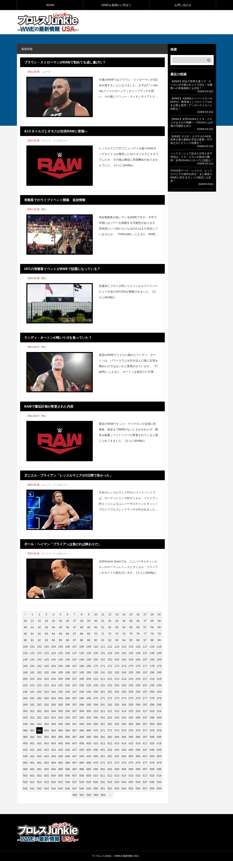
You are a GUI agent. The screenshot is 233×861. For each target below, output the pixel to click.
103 (46, 646)
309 (88, 711)
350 (95, 724)
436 (138, 749)
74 (124, 633)
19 (159, 614)
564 (103, 795)
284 (53, 704)
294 (124, 704)
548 (81, 788)
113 (116, 646)
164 (53, 666)
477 (145, 762)
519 (159, 775)
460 (25, 762)
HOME (50, 5)
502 (39, 775)
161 (32, 666)
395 (131, 736)
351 (102, 724)
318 (152, 711)
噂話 (43, 209)
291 (102, 704)
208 (81, 678)
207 (74, 678)
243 (46, 691)
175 (131, 666)
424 (53, 749)
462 (39, 762)
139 (159, 653)
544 (53, 788)
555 (131, 788)
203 (46, 678)
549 (88, 788)
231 (102, 685)
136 (138, 653)
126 (67, 653)
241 (32, 691)
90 (95, 640)
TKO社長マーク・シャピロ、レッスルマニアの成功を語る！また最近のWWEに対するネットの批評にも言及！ (191, 175)
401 (32, 743)
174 (124, 666)
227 (74, 685)
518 (152, 775)
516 (138, 775)
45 (60, 627)
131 (102, 653)
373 (116, 730)
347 (74, 724)
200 (25, 678)
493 (116, 769)
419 (159, 743)
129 (88, 653)
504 (53, 775)
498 (152, 769)
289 (88, 704)
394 (124, 736)
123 (46, 653)
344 (53, 724)
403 (46, 743)
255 (131, 691)
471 (102, 762)
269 (88, 698)
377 (145, 730)
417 (145, 743)
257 (145, 691)
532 (109, 782)
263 (46, 698)
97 (145, 640)
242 (39, 691)
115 (131, 646)
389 (88, 736)
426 (67, 749)
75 (131, 633)
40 (25, 627)
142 (39, 659)
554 (124, 788)
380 (25, 736)
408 (81, 743)
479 (159, 762)
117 (145, 646)
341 (32, 724)
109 (88, 646)
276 (138, 698)
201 (32, 678)
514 (124, 775)
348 (81, 724)
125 (60, 653)
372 (109, 730)
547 (74, 788)
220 (25, 685)
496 (138, 769)
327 (74, 717)
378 (152, 730)
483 (46, 769)
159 (159, 659)
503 (46, 775)
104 (53, 646)
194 (124, 672)
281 (32, 704)
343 (46, 724)
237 (145, 685)
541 (32, 788)
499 (159, 769)
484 (53, 769)
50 (95, 627)
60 (25, 633)
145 (60, 659)
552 (109, 788)
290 (95, 704)
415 (131, 743)
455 (131, 756)
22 (39, 620)
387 (74, 736)
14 (124, 614)
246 (67, 691)
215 (131, 678)
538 (152, 782)
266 (67, 698)
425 (60, 749)
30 (95, 620)
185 (60, 672)
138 (152, 653)
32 (109, 620)
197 (145, 672)
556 (138, 788)
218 (152, 678)
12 (109, 614)
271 (102, 698)
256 (138, 691)
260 (25, 698)
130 (95, 653)
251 (102, 691)
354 (124, 724)
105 (60, 646)
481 (32, 769)
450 (95, 756)
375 (131, 730)
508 (81, 775)
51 (102, 627)
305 (60, 711)
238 (152, 685)
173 (116, 666)
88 (81, 640)
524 (53, 782)
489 (88, 769)
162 (39, 666)
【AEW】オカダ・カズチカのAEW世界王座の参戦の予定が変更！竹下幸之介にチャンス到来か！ (191, 140)
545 (60, 788)
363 (46, 730)
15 (131, 614)
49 (88, 627)
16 (138, 614)
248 (81, 691)
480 (25, 769)
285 (60, 704)
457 (145, 756)
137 (145, 653)
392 (109, 736)
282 (39, 704)
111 (102, 646)
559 (159, 788)
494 (124, 769)
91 (102, 640)
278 (152, 698)
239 (159, 685)
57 (145, 627)
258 (152, 691)
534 (124, 782)
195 (131, 672)
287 (74, 704)
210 (95, 678)
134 (124, 653)
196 (138, 672)
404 (53, 743)
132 (109, 653)
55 (131, 627)
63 (46, 633)
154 (124, 659)
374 (124, 730)
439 (159, 749)
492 (109, 769)
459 (159, 756)
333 (116, 717)
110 (95, 646)
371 (102, 730)
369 (88, 730)
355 (131, 724)
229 (88, 685)
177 (145, 666)
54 (124, 627)
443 (46, 756)
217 (145, 678)
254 (124, 691)
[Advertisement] (169, 22)
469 (88, 762)
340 (25, 724)
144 (53, 659)
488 (81, 769)
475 (131, 762)
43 (46, 627)
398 (152, 736)
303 (46, 711)
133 (116, 653)
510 (95, 775)
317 (145, 711)
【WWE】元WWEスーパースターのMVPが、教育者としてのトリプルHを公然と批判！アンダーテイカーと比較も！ (191, 103)
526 (67, 782)
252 (109, 691)
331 (102, 717)
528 (81, 782)
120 (25, 653)
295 (131, 704)
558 (152, 788)
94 (124, 640)
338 (152, 717)
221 (32, 685)
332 (109, 717)
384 (53, 736)
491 (102, 769)
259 (159, 691)
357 (145, 724)
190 (95, 672)
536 (138, 782)
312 (109, 711)
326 (67, 717)
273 (116, 698)
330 (95, 717)
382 (39, 736)
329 (88, 717)
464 (53, 762)
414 (124, 743)
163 (46, 666)
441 (32, 756)
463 (46, 762)
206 (67, 678)
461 (32, 762)
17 (145, 614)
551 (102, 788)
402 (39, 743)
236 (138, 685)
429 (88, 749)
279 (159, 698)
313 (116, 711)
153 (116, 659)
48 (81, 627)
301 (32, 711)
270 (95, 698)
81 (32, 640)
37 (145, 620)
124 (53, 653)
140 (25, 659)
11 (102, 614)
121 (32, 653)
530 (95, 782)
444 (53, 756)
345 (60, 724)
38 (152, 620)
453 (116, 756)
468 (81, 762)
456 (138, 756)
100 (25, 646)
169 (88, 666)
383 (46, 736)
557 (145, 788)
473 (116, 762)
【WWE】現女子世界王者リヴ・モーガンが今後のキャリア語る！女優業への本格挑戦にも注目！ (191, 85)
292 (109, 704)
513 (116, 775)
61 (32, 633)
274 (124, 698)
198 (152, 672)
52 (109, 627)
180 (25, 672)
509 (88, 775)
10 (95, 614)
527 (74, 782)
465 (60, 762)
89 (88, 640)
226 (67, 685)
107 (74, 646)
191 (102, 672)
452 (109, 756)
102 (39, 646)
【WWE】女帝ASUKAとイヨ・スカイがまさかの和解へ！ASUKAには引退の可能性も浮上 (191, 122)
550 (95, 788)
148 (81, 659)
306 (67, 711)
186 (67, 672)
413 (116, 743)
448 (81, 756)
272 (109, 698)
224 (53, 685)
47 (74, 627)
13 (117, 614)
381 (32, 736)
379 (159, 730)
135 (131, 653)
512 (109, 775)
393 (116, 736)
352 (109, 724)
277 (145, 698)
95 (131, 640)
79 (159, 633)
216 (138, 678)
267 (74, 698)
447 (74, 756)
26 (67, 620)
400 (25, 743)
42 (39, 627)
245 (60, 691)
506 (67, 775)
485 (60, 769)
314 (124, 711)
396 (138, 736)
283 (46, 704)
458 (152, 756)
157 (145, 659)
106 (67, 646)
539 (159, 782)
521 (32, 782)
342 (39, 724)
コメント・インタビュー (54, 140)
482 (39, 769)
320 (25, 717)
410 (95, 743)
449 (88, 756)
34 (124, 620)
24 (53, 620)
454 (124, 756)
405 (60, 743)
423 (46, 749)
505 (60, 775)
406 (67, 743)
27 (74, 620)
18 (152, 614)
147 (74, 659)
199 (159, 672)
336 (138, 717)
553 (116, 788)
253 (116, 691)
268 (81, 698)
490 (95, 769)
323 (46, 717)
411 (102, 743)
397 (145, 736)
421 (32, 749)
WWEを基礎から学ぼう (116, 5)
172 (109, 666)
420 (25, 749)
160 (25, 666)
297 (145, 704)
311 (102, 711)
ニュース (46, 71)
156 (138, 659)
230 (95, 685)
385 (60, 736)
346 (67, 724)
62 (39, 633)
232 (109, 685)
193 (116, 672)
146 (67, 659)
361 (32, 730)
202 (39, 678)
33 (117, 620)
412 (109, 743)
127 (74, 653)
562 (89, 795)
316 (138, 711)
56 (138, 627)
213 (116, 678)
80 (25, 640)
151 (102, 659)
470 (95, 762)
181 (32, 672)
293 (116, 704)
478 (152, 762)
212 (109, 678)
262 (39, 698)
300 (25, 711)
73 (117, 633)
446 (67, 756)
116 (138, 646)
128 (81, 653)
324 (53, 717)
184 (53, 672)
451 (102, 756)
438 (152, 749)
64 (53, 633)
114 (124, 646)
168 (81, 666)
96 (138, 640)
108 (81, 646)
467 (74, 762)
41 (32, 627)
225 (60, 685)
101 (32, 646)
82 (39, 640)
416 (138, 743)
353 (116, 724)
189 (88, 672)
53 (117, 627)
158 (152, 659)
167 (74, 666)
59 (159, 627)
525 (60, 782)
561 (81, 795)
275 (131, 698)
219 (159, 678)
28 (81, 620)
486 (67, 769)
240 (25, 691)
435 (131, 749)
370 (95, 730)
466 (67, 762)
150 (95, 659)
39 (159, 620)
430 (95, 749)
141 (32, 659)
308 (81, 711)
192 (109, 672)
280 (25, 704)
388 (81, 736)
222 (39, 685)
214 (124, 678)
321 (32, 717)
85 (60, 640)
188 (81, 672)
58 (152, 627)
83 (46, 640)
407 (74, 743)
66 (67, 633)
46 (67, 627)
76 (138, 633)
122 (39, 653)
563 (96, 795)
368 (81, 730)
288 (81, 704)
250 (95, 691)
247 (74, 691)
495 (131, 769)
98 (152, 640)
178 (152, 666)
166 (67, 666)
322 (39, 717)
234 (124, 685)
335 (131, 717)
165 (60, 666)
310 (95, 711)
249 (88, 691)
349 (88, 724)
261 (32, 698)
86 (67, 640)
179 (159, 666)
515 (131, 775)
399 (159, 736)
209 (88, 678)
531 (102, 782)
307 (74, 711)
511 (102, 775)
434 (124, 749)
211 (102, 678)
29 (88, 620)
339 (159, 717)
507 (74, 775)
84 (53, 640)
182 (39, 672)
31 (102, 620)
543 (46, 788)
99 (159, 640)
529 (88, 782)
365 (60, 730)
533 (116, 782)
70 (95, 633)
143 (46, 659)
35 (131, 620)
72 (109, 633)
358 (152, 724)
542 (39, 788)
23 (46, 620)
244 (53, 691)
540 (25, 788)
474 (124, 762)
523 (46, 782)
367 (74, 730)
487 (74, 769)
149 (88, 659)
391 (102, 736)
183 (46, 672)
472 (109, 762)
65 (60, 633)
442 (39, 756)
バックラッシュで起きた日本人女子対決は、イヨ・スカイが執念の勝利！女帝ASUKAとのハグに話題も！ (191, 157)
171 (102, 666)
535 (131, 782)
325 (60, 717)
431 (102, 749)
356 (138, 724)
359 (159, 724)
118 (152, 646)
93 (117, 640)
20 (25, 620)
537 (145, 782)
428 (81, 749)
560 (74, 795)
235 (131, 685)
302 (39, 711)
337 (145, 717)
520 (25, 782)
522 (39, 782)
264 (53, 698)
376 (138, 730)
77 (145, 633)
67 (74, 633)
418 (152, 743)
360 (25, 730)
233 (116, 685)
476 (138, 762)
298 (152, 704)
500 (25, 775)
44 (53, 627)
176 (138, 666)
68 (81, 633)
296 (138, 704)
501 (32, 775)
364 (53, 730)
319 (159, 711)
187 (74, 672)
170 (95, 666)
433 (116, 749)
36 (138, 620)
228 (81, 685)
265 (60, 698)
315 (131, 711)
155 (131, 659)
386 (67, 736)
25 (60, 620)
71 (102, 633)
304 (53, 711)
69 (88, 633)
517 (145, 775)
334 (124, 717)
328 (81, 717)
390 (95, 736)
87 (74, 640)
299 (159, 704)
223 (46, 685)
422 (39, 749)
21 (32, 620)
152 (109, 659)
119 (159, 646)
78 (152, 633)
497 (145, 769)
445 (60, 756)
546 (67, 788)
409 (88, 743)
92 (109, 640)
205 (60, 678)
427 (74, 749)
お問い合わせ (182, 5)
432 (109, 749)
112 (109, 646)
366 (67, 730)
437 (145, 749)
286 (67, 704)
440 (25, 756)
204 (53, 678)
